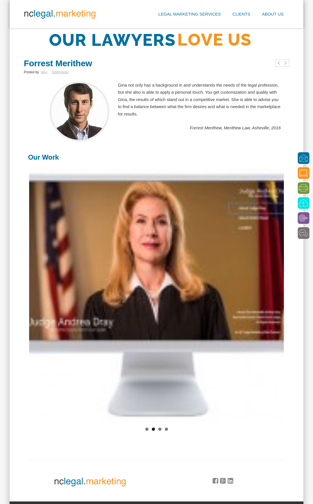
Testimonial (59, 72)
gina (44, 72)
